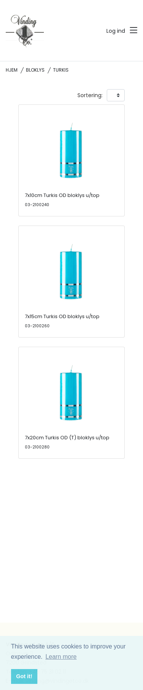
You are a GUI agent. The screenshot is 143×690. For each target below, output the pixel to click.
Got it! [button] (24, 676)
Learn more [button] (61, 656)
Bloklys (35, 70)
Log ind (115, 31)
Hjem (12, 70)
